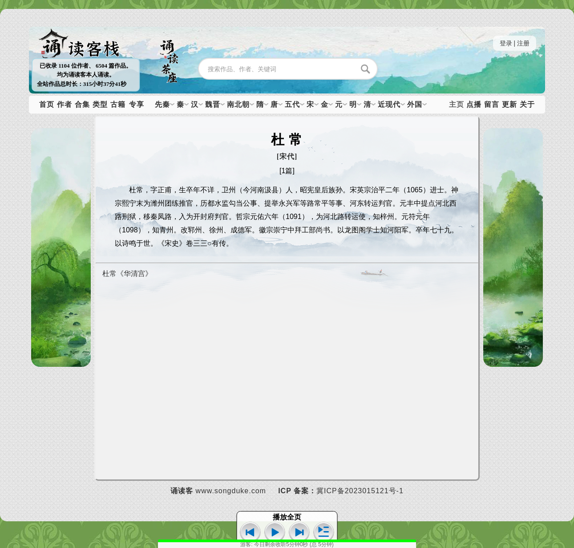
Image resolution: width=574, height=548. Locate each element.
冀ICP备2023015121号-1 (360, 491)
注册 (523, 43)
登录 (506, 43)
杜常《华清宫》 (127, 273)
